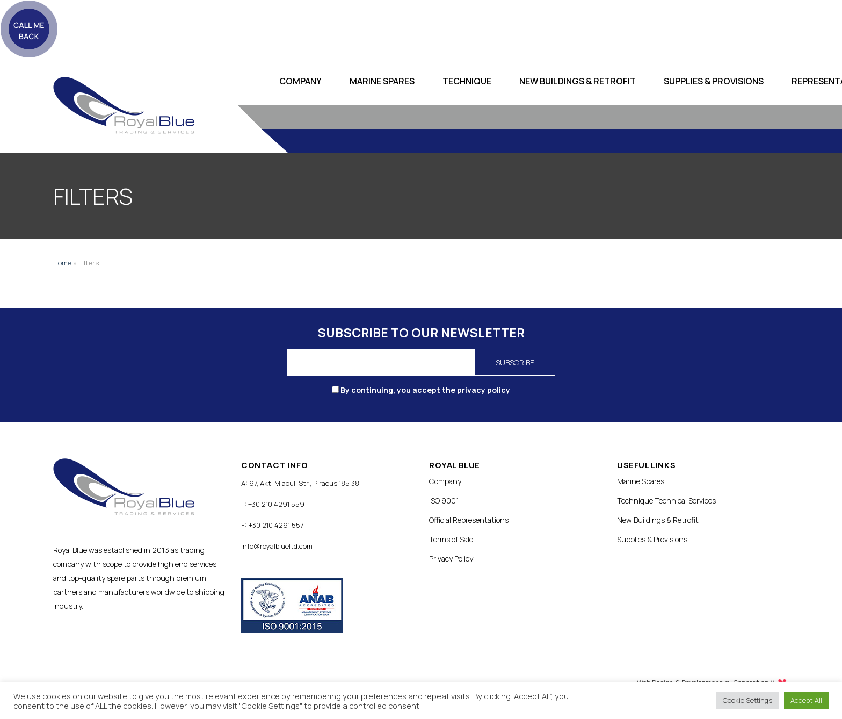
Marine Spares (382, 81)
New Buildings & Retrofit (577, 81)
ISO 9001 (444, 500)
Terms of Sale (451, 539)
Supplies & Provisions (714, 81)
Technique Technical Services (666, 500)
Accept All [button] (806, 700)
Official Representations (469, 520)
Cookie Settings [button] (747, 700)
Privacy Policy (451, 558)
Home (62, 263)
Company (300, 81)
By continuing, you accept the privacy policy (421, 390)
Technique (466, 81)
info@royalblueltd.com (277, 546)
